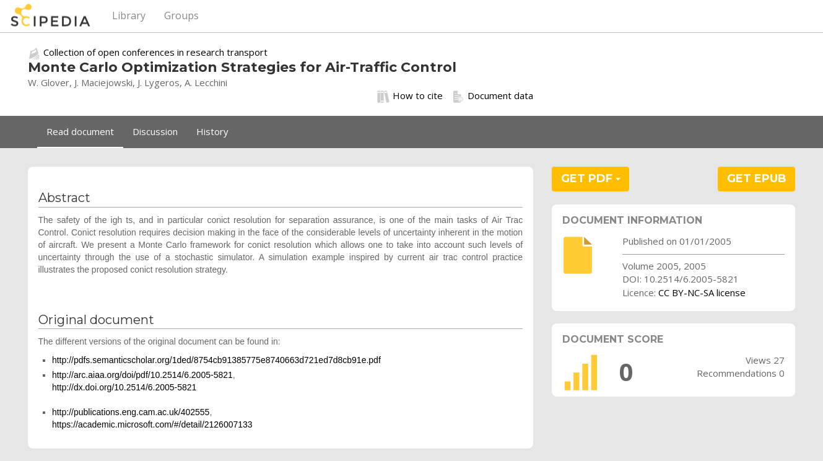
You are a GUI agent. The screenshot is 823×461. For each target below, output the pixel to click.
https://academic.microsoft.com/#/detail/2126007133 (152, 424)
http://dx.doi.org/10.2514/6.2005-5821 (124, 387)
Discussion (155, 131)
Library (129, 15)
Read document (80, 131)
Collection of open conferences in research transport (155, 52)
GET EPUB (756, 178)
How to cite (410, 96)
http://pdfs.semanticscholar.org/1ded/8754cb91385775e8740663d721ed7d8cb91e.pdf (216, 360)
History (212, 131)
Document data (492, 96)
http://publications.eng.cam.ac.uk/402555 (131, 412)
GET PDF (591, 178)
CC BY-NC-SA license (702, 292)
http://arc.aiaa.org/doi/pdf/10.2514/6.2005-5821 (142, 375)
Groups (181, 15)
